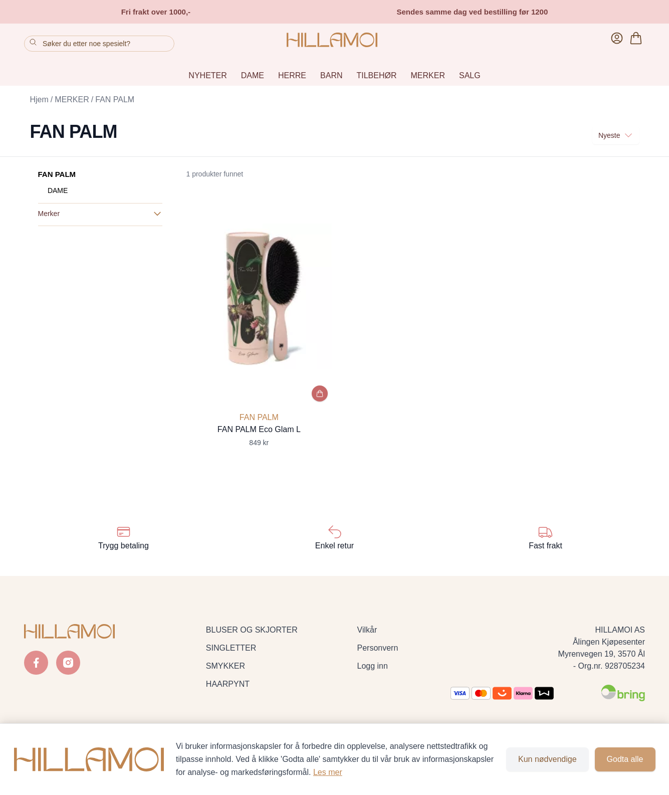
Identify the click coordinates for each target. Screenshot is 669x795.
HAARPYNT (228, 684)
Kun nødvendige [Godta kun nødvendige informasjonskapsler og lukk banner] (547, 759)
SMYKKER (225, 666)
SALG (470, 75)
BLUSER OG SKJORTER (252, 630)
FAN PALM (114, 99)
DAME (252, 75)
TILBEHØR (377, 75)
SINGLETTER (231, 648)
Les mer (327, 772)
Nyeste (615, 135)
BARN (331, 75)
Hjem (39, 99)
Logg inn (372, 666)
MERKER (428, 75)
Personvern (377, 648)
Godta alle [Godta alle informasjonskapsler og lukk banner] (625, 759)
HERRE (292, 75)
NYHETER (207, 75)
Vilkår (367, 630)
